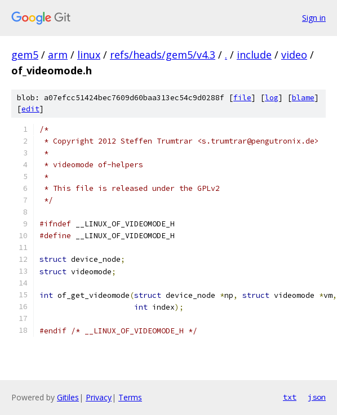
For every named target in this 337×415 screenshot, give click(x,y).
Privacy (99, 397)
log (271, 97)
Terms (130, 397)
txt (289, 397)
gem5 (24, 54)
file (242, 97)
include (254, 54)
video (294, 54)
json (317, 397)
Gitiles (68, 397)
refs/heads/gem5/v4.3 (162, 54)
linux (88, 54)
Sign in (314, 17)
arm (58, 54)
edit (30, 109)
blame (303, 97)
